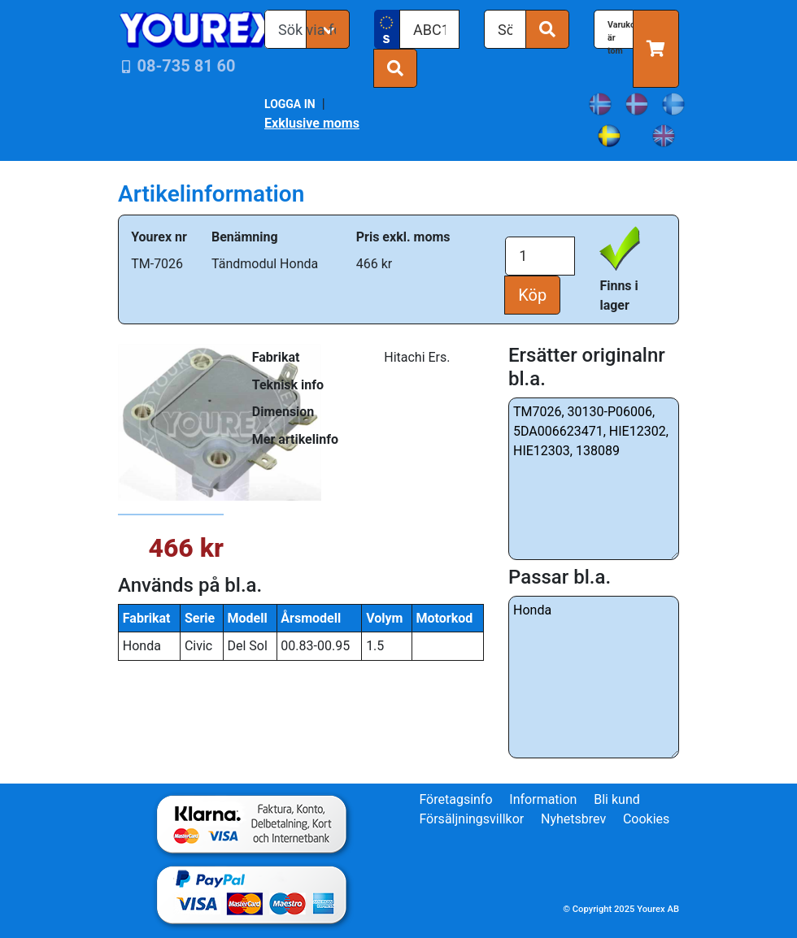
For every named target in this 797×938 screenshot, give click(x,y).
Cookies (646, 819)
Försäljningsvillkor (471, 819)
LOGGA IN (290, 104)
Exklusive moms (311, 123)
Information (543, 799)
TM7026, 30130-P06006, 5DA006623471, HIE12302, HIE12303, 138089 (593, 478)
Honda (593, 677)
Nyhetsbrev (573, 819)
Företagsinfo (455, 799)
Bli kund (617, 799)
